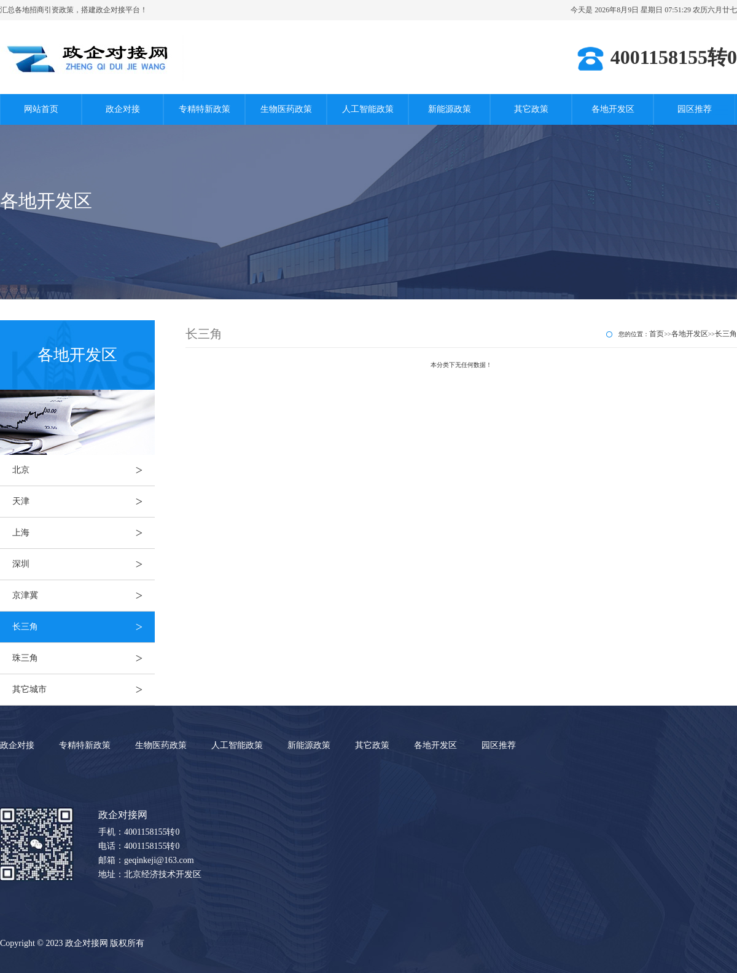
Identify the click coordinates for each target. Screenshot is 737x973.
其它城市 (83, 689)
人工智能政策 (368, 109)
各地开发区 (612, 109)
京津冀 (83, 595)
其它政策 (531, 109)
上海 (83, 533)
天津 (83, 501)
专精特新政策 (204, 109)
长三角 (83, 627)
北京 (83, 470)
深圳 (83, 564)
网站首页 (41, 109)
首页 (656, 333)
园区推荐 (694, 109)
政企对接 (123, 109)
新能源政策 (449, 109)
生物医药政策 (286, 109)
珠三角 (83, 658)
